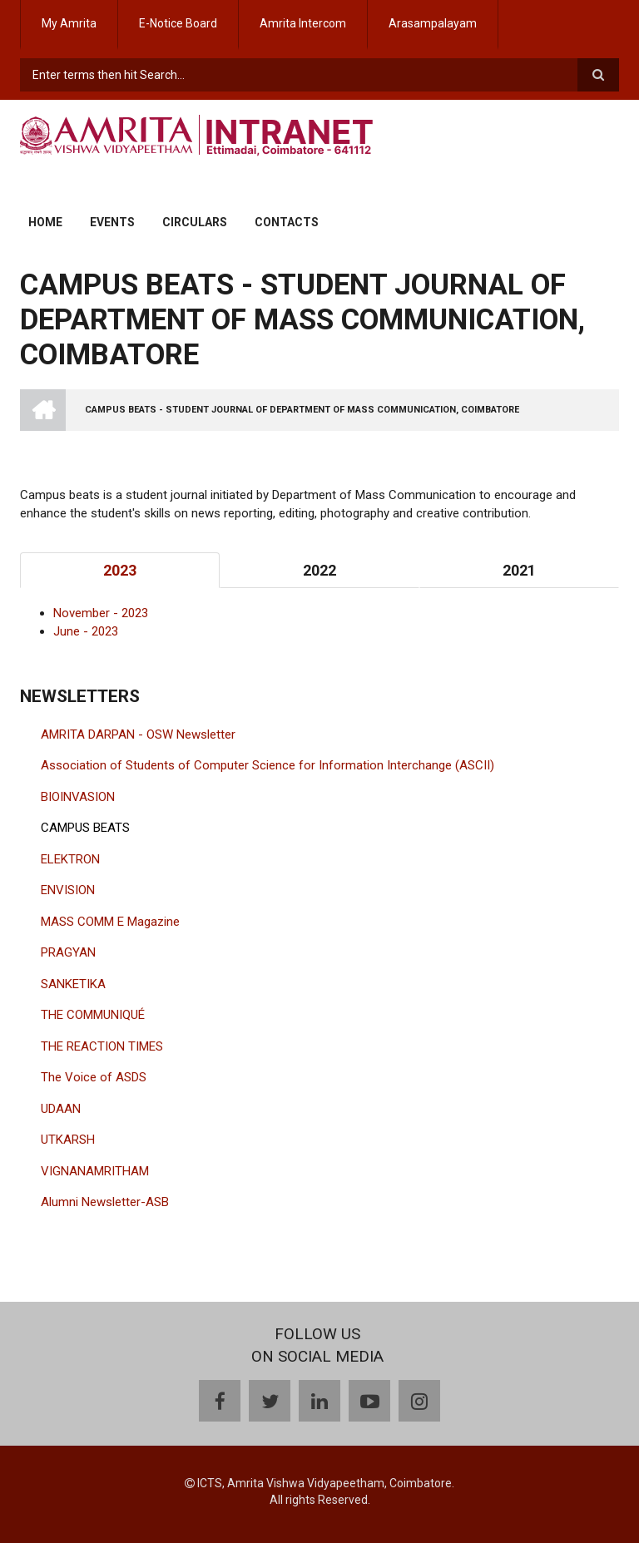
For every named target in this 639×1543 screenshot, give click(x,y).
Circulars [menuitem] (194, 222)
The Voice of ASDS (93, 1077)
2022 (319, 570)
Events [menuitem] (112, 222)
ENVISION (68, 890)
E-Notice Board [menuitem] (178, 23)
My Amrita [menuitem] (69, 23)
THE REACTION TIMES (102, 1046)
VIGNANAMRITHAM (95, 1171)
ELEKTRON (70, 859)
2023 (119, 570)
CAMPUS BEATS (85, 827)
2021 (519, 570)
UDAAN (61, 1108)
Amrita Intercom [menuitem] (303, 23)
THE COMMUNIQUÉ (93, 1014)
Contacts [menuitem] (287, 222)
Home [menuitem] (45, 222)
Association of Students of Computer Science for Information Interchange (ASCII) (267, 765)
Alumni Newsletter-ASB (105, 1201)
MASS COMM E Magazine (110, 921)
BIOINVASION (78, 796)
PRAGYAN (68, 952)
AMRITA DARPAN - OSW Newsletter (138, 734)
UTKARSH (68, 1139)
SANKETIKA (73, 984)
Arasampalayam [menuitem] (433, 23)
